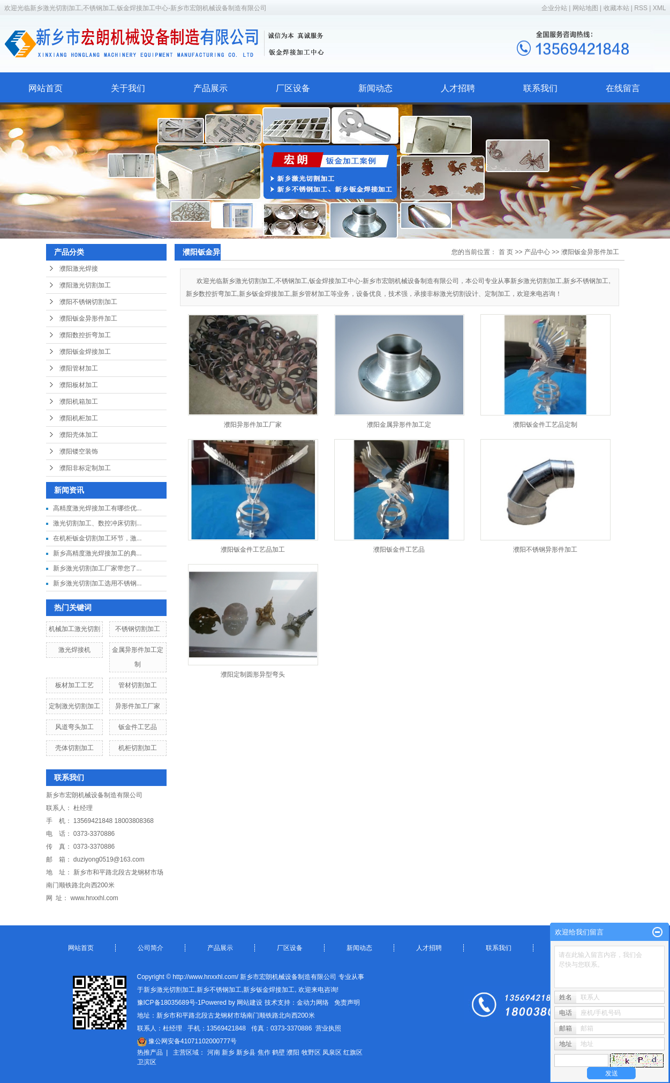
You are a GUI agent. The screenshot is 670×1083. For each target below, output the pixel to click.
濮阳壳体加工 (78, 435)
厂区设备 (293, 88)
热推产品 (150, 1052)
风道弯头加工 (74, 727)
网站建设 (249, 1002)
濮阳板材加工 (78, 385)
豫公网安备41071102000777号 (187, 1041)
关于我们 (128, 88)
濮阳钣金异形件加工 (88, 318)
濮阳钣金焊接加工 (85, 351)
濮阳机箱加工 (78, 401)
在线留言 (623, 88)
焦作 (264, 1052)
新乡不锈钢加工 (219, 989)
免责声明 (347, 1002)
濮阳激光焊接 (78, 268)
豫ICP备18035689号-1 (169, 1002)
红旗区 (353, 1052)
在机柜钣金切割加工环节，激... (97, 538)
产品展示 (210, 88)
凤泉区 (332, 1052)
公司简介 (150, 948)
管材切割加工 (137, 685)
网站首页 (45, 88)
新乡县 (245, 1052)
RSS (641, 8)
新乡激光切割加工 (169, 989)
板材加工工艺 (74, 685)
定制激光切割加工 (74, 706)
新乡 (228, 1052)
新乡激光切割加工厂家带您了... (97, 568)
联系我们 (540, 88)
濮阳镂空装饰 (78, 451)
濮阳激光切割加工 (85, 285)
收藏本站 (616, 8)
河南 (213, 1052)
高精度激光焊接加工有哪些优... (97, 508)
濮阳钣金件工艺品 (399, 549)
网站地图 (586, 8)
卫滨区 (146, 1062)
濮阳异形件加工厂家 (253, 424)
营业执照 (328, 1028)
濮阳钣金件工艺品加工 (253, 549)
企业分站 (554, 8)
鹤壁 (278, 1052)
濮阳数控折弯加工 (85, 335)
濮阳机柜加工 (78, 418)
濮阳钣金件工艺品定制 (545, 424)
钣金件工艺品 (137, 727)
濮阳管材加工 (78, 368)
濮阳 (293, 1052)
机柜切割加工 (137, 748)
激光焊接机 (74, 650)
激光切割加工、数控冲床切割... (97, 523)
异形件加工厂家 (137, 706)
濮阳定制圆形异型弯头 (253, 674)
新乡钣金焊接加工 (269, 989)
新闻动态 (375, 88)
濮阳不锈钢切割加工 (88, 302)
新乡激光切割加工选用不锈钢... (97, 583)
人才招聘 (458, 88)
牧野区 (311, 1052)
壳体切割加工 (74, 748)
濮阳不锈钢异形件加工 (545, 549)
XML (659, 8)
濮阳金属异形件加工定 (399, 424)
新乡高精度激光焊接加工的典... (97, 553)
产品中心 (537, 252)
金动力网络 (313, 1002)
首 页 (506, 252)
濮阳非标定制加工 (85, 468)
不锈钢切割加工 (137, 629)
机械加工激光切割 (74, 629)
